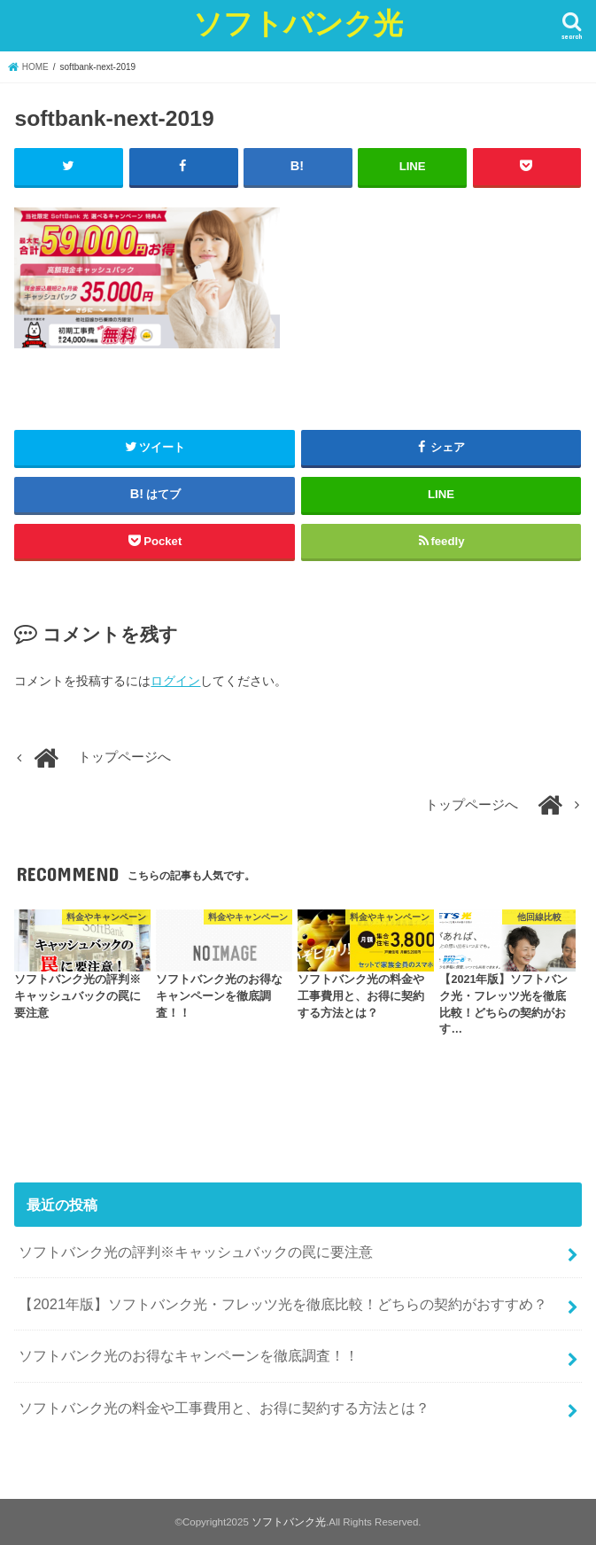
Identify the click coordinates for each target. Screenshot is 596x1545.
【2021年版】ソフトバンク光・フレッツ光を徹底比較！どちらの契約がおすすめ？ (283, 1304)
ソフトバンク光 (298, 22)
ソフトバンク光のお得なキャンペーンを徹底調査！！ (189, 1355)
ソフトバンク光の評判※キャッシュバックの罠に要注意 (196, 1252)
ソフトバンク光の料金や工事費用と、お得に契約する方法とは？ (224, 1408)
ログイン (175, 681)
